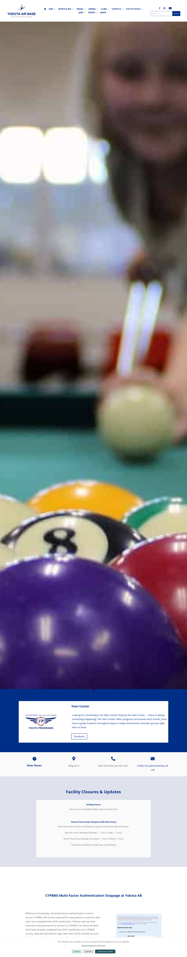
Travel (79, 9)
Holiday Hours (93, 804)
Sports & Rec (64, 9)
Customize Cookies (105, 951)
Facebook (79, 736)
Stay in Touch (133, 9)
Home (45, 9)
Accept (76, 951)
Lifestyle (116, 9)
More (103, 13)
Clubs (104, 9)
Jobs (81, 13)
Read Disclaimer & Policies (93, 945)
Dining (92, 9)
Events (91, 13)
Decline (88, 951)
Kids (51, 9)
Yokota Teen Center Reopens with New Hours (93, 821)
